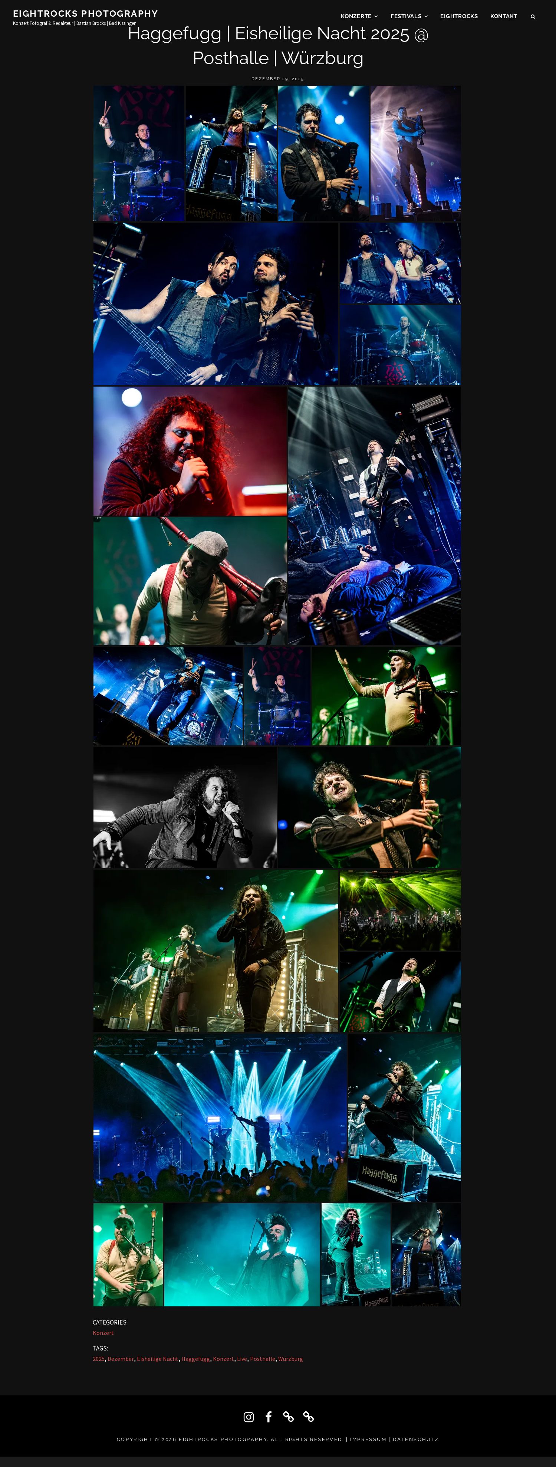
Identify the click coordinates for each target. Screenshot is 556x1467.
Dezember (121, 1358)
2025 (99, 1358)
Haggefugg (195, 1358)
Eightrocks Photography (86, 14)
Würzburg (290, 1358)
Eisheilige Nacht (157, 1358)
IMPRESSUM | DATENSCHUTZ (394, 1439)
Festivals (406, 17)
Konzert (103, 1332)
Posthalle (262, 1358)
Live (242, 1358)
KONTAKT (503, 17)
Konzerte (356, 17)
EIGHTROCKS (459, 17)
